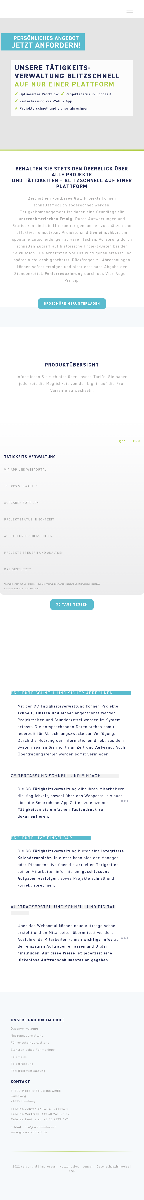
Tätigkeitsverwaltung (28, 1071)
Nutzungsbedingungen (77, 1166)
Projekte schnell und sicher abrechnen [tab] (70, 693)
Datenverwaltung (24, 1028)
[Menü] (127, 8)
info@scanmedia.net (40, 1127)
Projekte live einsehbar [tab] (50, 838)
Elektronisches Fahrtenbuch (33, 1049)
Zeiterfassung (22, 1064)
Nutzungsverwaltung (27, 1035)
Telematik (19, 1057)
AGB (72, 1171)
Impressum (48, 1166)
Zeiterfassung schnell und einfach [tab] (65, 776)
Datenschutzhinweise (113, 1166)
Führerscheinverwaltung (30, 1042)
